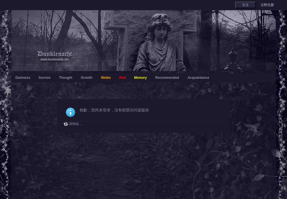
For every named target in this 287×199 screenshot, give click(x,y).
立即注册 (267, 5)
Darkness (22, 78)
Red (122, 78)
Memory (140, 78)
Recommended (167, 78)
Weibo (106, 78)
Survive (44, 78)
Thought (65, 78)
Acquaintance (198, 78)
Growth (86, 78)
